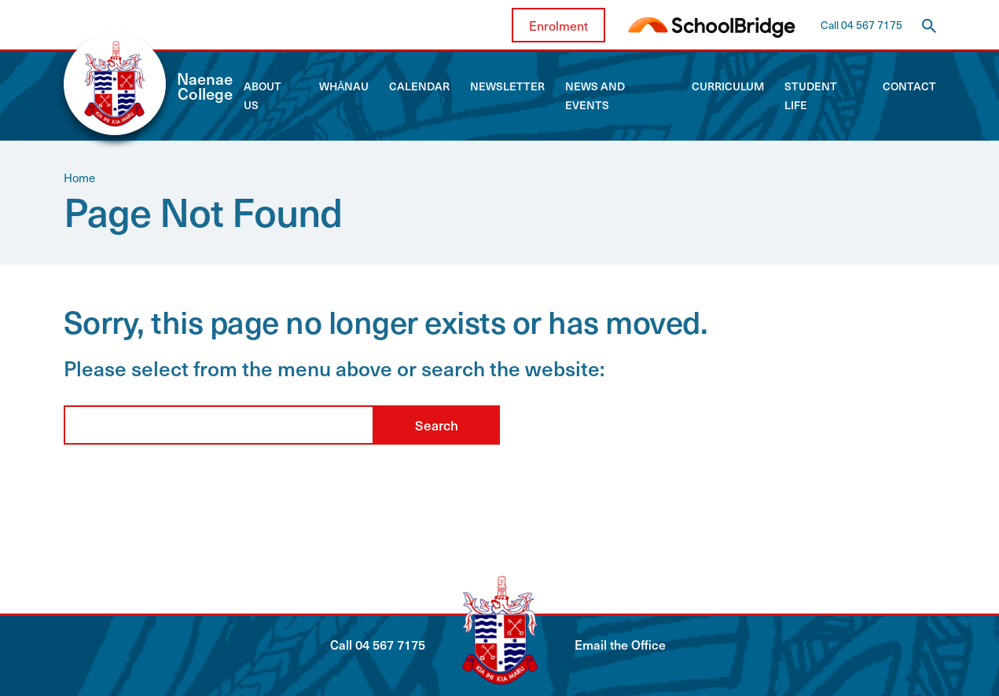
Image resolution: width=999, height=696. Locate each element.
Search (436, 425)
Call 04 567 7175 (861, 24)
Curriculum (728, 86)
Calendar (419, 86)
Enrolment (558, 25)
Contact (909, 86)
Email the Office (620, 644)
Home (79, 177)
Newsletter (507, 86)
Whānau (344, 86)
